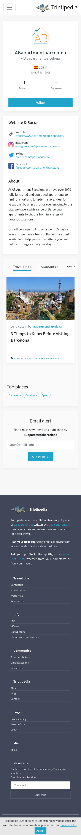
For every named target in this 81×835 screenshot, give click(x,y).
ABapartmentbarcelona (47, 326)
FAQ (13, 621)
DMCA (14, 730)
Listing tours (18, 632)
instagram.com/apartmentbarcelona (37, 146)
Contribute (17, 585)
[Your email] (40, 785)
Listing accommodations (25, 637)
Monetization (18, 590)
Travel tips (22, 266)
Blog (13, 693)
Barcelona (53, 358)
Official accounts (20, 662)
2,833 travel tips (23, 525)
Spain (28, 358)
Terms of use (18, 724)
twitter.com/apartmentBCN (32, 157)
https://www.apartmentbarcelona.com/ (40, 136)
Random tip (17, 601)
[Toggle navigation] (9, 7)
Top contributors (20, 657)
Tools (14, 750)
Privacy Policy (68, 825)
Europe (18, 358)
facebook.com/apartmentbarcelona (38, 168)
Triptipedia (56, 7)
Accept (41, 831)
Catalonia (39, 358)
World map (17, 595)
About (14, 688)
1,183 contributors (58, 525)
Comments (48, 266)
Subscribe (40, 457)
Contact (15, 699)
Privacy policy (18, 719)
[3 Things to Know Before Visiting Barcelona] (40, 298)
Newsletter (17, 668)
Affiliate (15, 626)
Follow (40, 102)
